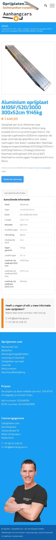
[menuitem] (44, 5)
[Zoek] (44, 5)
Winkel (4, 26)
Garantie (6, 365)
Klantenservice (9, 347)
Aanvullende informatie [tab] (14, 193)
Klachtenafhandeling (13, 372)
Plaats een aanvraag (12, 179)
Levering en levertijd (12, 357)
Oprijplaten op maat (12, 361)
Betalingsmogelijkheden (15, 354)
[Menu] (51, 5)
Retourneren (8, 368)
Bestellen (6, 350)
